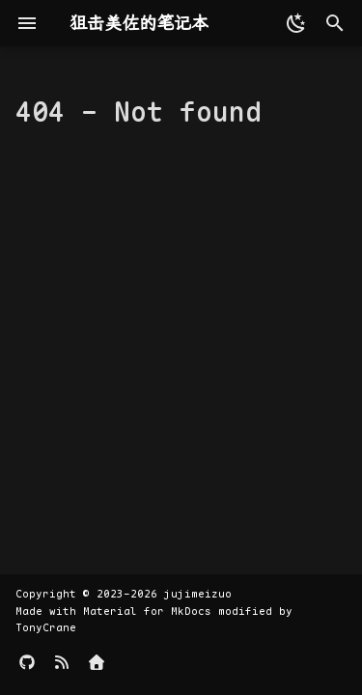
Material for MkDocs (150, 611)
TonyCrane (45, 627)
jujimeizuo (198, 593)
